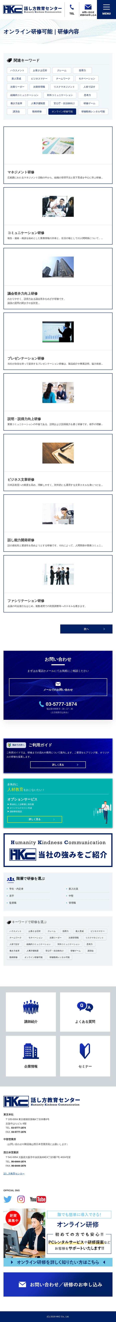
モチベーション (87, 78)
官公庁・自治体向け (64, 103)
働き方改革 (16, 103)
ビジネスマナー (39, 78)
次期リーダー (17, 86)
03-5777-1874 (61, 704)
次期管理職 (39, 86)
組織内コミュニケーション (24, 95)
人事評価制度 (38, 103)
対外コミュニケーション (60, 95)
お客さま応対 (40, 70)
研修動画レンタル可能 (93, 111)
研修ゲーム (89, 103)
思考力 (87, 95)
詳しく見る (58, 764)
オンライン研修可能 (62, 111)
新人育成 (16, 78)
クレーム (61, 70)
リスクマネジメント (64, 86)
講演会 (16, 111)
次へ (86, 628)
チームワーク (63, 78)
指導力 (82, 70)
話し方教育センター (14, 1173)
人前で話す (89, 86)
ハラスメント (17, 70)
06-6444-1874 (18, 1161)
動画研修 (37, 111)
